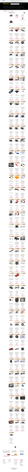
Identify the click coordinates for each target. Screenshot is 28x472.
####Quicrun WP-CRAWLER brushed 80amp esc (17, 34)
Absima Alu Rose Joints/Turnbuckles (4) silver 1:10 (22, 157)
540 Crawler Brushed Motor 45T (17, 132)
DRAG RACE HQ (13, 6)
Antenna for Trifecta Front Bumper (11, 230)
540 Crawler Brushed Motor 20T (17, 120)
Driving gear (22, 278)
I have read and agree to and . (6, 456)
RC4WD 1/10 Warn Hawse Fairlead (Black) (23, 378)
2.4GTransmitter (17, 107)
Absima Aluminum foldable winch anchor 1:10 (17, 169)
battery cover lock (23, 229)
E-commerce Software (13, 469)
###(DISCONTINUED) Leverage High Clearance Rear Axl (17, 48)
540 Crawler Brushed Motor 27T (22, 120)
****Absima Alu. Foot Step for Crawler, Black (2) (17, 71)
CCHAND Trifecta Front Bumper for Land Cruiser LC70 (17, 255)
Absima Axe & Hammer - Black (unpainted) (22, 169)
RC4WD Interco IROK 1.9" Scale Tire (11, 427)
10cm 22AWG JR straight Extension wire (23, 96)
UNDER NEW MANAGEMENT (12, 0)
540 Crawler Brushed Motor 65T (11, 145)
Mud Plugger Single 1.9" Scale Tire (23, 328)
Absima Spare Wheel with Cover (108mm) (11, 218)
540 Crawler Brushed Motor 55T (22, 132)
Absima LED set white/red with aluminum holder (23, 181)
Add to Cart (11, 38)
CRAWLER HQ (10, 6)
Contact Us (22, 0)
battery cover (16, 229)
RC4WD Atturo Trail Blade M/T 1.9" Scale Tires (17, 402)
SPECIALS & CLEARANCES (5, 6)
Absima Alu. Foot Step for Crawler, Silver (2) (11, 169)
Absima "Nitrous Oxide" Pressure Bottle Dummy (17, 157)
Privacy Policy (7, 456)
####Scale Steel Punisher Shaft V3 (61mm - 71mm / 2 (22, 34)
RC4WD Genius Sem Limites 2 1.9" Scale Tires (22, 414)
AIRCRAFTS (18, 6)
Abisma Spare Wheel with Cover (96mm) (11, 157)
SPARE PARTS (23, 6)
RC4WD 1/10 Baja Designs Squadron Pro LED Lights (11, 378)
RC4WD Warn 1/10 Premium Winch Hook (11, 34)
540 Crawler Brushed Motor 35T (11, 132)
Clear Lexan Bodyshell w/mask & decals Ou (23, 255)
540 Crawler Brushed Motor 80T (17, 145)
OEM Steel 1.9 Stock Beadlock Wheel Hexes (22, 341)
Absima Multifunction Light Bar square (23, 194)
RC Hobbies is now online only (18, 0)
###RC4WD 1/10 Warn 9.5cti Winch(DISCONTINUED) (11, 59)
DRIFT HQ (16, 6)
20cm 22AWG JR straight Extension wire (23, 108)
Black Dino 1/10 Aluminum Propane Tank (22, 243)
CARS (8, 6)
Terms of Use (15, 460)
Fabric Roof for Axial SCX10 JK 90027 (11, 292)
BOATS (20, 6)
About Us (9, 460)
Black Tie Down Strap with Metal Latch (11, 255)
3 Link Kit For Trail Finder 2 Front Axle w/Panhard (11, 120)
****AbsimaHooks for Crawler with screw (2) (22, 71)
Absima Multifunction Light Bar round (17, 194)
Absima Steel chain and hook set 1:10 (22, 218)
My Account (4, 460)
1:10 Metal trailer (11, 107)
